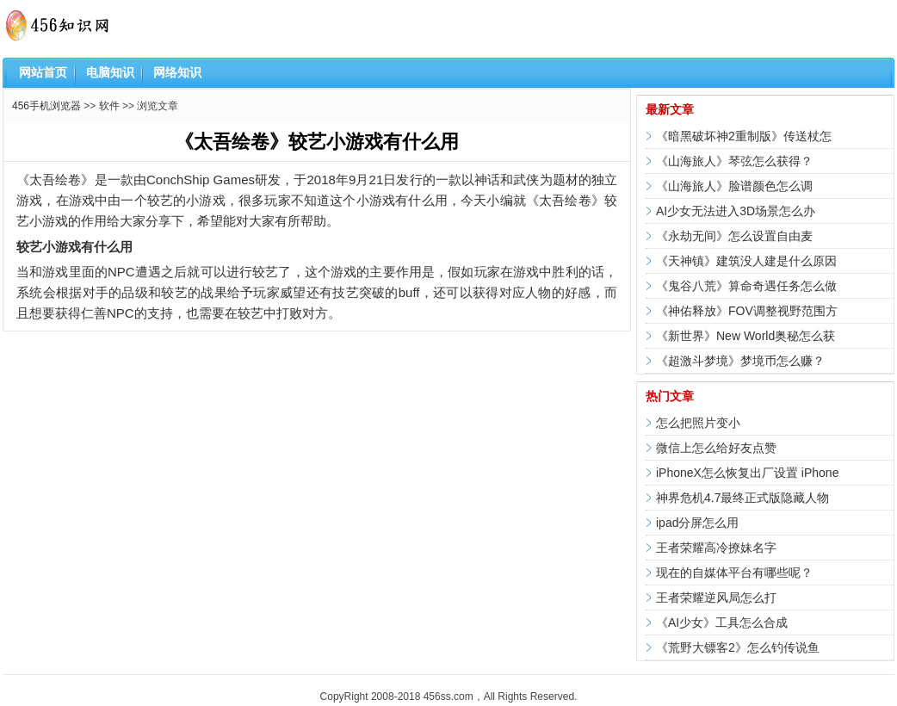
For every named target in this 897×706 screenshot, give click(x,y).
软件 (109, 106)
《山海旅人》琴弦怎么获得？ (734, 161)
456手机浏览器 (46, 106)
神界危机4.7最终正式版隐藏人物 (742, 498)
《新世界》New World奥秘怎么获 (745, 336)
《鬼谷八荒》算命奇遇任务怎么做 (746, 286)
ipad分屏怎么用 (697, 523)
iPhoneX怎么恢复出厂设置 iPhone (747, 473)
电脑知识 (110, 72)
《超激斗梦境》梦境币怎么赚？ (740, 361)
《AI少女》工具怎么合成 (722, 622)
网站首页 (43, 72)
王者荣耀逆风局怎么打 (716, 597)
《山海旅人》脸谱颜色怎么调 (734, 186)
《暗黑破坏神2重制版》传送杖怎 (744, 136)
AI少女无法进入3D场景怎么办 (735, 211)
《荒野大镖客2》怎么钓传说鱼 (738, 647)
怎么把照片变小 (698, 423)
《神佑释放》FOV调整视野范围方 (747, 311)
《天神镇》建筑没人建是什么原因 (746, 261)
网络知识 (177, 72)
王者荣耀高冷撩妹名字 (716, 547)
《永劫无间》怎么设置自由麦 (734, 236)
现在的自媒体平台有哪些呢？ (734, 572)
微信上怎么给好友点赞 (716, 448)
